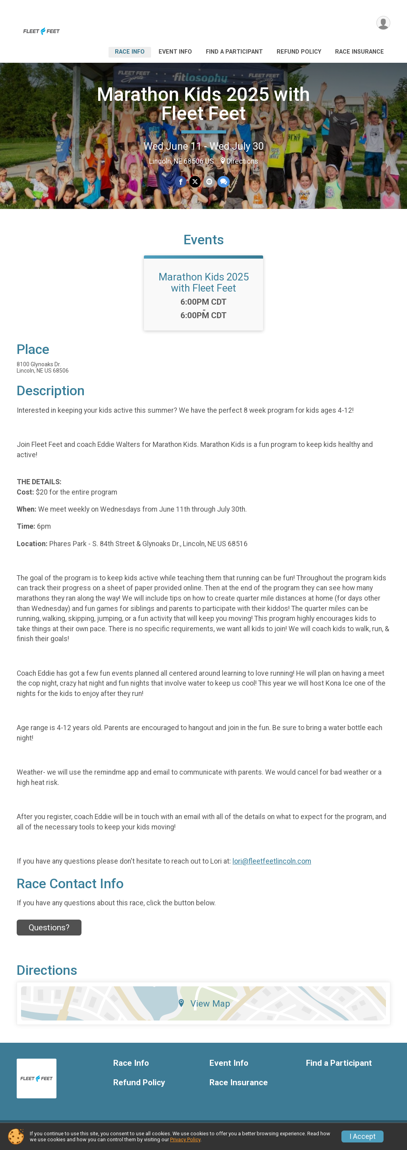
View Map (203, 1008)
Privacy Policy (185, 1139)
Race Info (130, 51)
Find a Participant (234, 51)
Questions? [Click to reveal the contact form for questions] (49, 932)
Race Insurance (359, 51)
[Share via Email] (209, 181)
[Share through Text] (223, 181)
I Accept (362, 1136)
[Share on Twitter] (195, 181)
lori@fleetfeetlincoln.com (272, 866)
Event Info (175, 51)
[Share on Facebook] (181, 181)
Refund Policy (299, 51)
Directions (242, 161)
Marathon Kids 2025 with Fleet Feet (203, 104)
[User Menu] (383, 23)
